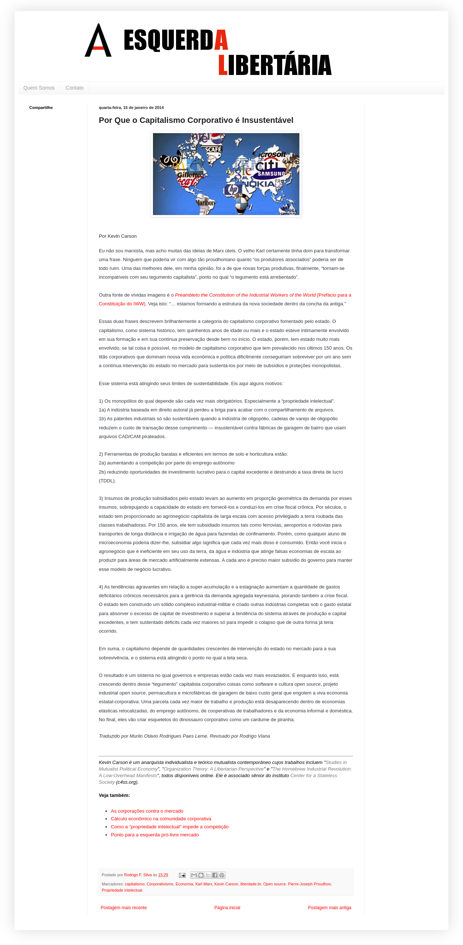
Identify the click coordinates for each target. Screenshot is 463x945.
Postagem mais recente (124, 907)
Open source (274, 884)
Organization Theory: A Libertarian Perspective (214, 769)
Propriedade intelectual (122, 890)
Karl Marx (203, 884)
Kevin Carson (226, 884)
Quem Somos (39, 88)
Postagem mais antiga (329, 907)
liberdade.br (250, 884)
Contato (75, 88)
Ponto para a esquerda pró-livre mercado (155, 834)
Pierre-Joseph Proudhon (309, 884)
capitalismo (135, 884)
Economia (184, 884)
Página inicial (227, 907)
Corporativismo (160, 884)
